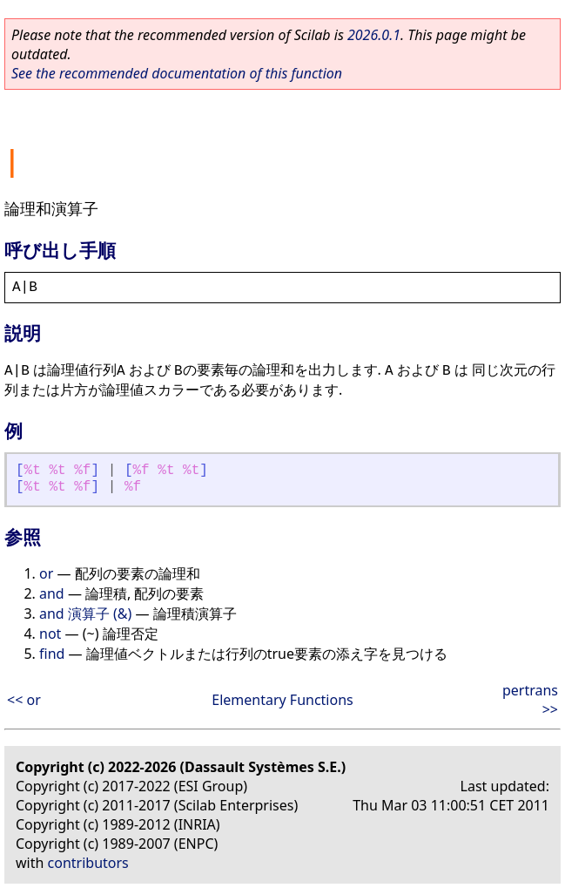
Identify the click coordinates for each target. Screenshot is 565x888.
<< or (24, 699)
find (51, 653)
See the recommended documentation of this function (176, 73)
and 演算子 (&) (85, 613)
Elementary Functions (282, 699)
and (51, 593)
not (50, 633)
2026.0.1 (373, 34)
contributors (88, 862)
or (46, 573)
